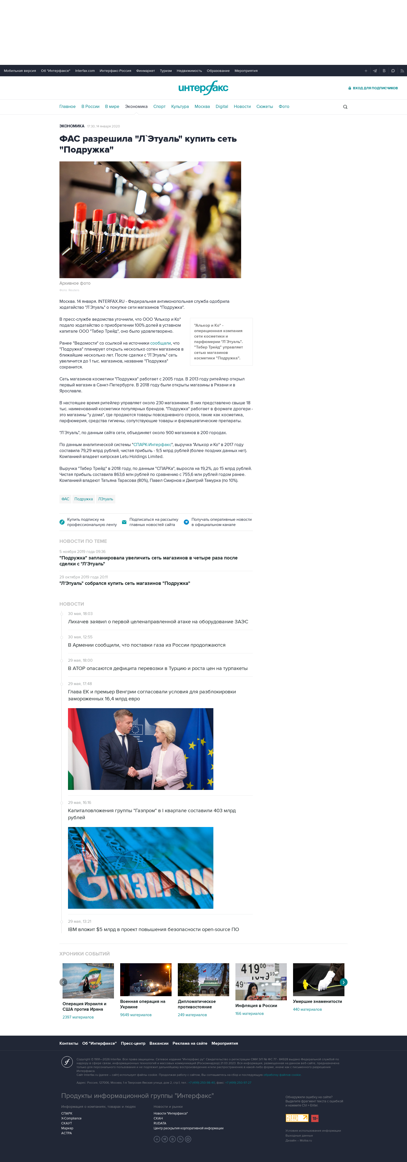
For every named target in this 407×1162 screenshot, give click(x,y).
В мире (112, 106)
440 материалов (307, 1009)
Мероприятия (246, 71)
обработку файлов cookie (282, 1075)
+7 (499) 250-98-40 (201, 1083)
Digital (222, 106)
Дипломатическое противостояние (197, 1004)
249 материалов (192, 1015)
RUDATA (160, 1123)
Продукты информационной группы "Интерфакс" (137, 1096)
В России (90, 106)
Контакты (68, 1043)
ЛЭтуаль (105, 499)
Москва (202, 106)
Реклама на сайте (190, 1043)
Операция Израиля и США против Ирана (84, 1006)
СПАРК (66, 1113)
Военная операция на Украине (142, 1004)
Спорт (159, 106)
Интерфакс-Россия (115, 71)
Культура (180, 106)
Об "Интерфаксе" (55, 71)
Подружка (83, 499)
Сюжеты (264, 106)
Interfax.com (85, 71)
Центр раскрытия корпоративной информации (188, 1128)
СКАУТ (66, 1123)
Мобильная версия (20, 71)
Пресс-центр (133, 1043)
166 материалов (249, 1013)
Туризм (166, 71)
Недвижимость (189, 71)
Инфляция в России (256, 1005)
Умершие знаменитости (317, 1001)
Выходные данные (299, 1136)
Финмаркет (145, 71)
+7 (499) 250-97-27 (238, 1083)
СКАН (158, 1118)
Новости (242, 106)
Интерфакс (203, 87)
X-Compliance (71, 1118)
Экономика (136, 106)
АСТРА (66, 1133)
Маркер (67, 1128)
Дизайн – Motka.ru (299, 1141)
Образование (218, 71)
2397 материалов (78, 1017)
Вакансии (159, 1043)
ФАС (65, 499)
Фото (284, 106)
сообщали (160, 343)
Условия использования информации (313, 1131)
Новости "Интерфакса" (171, 1113)
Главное (67, 106)
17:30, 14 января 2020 (103, 126)
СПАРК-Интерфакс (152, 444)
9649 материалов (136, 1015)
